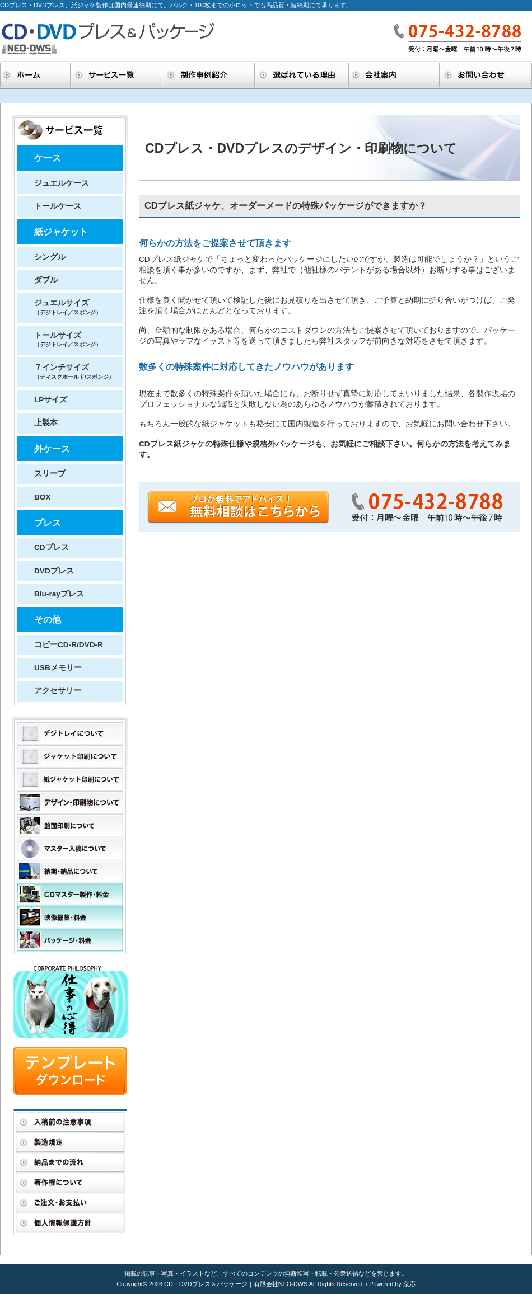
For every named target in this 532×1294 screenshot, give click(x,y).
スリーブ (50, 473)
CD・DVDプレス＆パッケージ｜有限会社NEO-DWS (236, 1284)
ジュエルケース (61, 183)
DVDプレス (54, 571)
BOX (42, 497)
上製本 (46, 422)
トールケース (57, 206)
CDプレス (51, 547)
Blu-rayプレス (59, 594)
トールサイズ (67, 339)
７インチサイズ (74, 371)
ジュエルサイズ (67, 307)
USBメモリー (58, 668)
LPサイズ (50, 400)
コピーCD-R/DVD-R (68, 645)
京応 (409, 1284)
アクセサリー (57, 690)
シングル (50, 257)
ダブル (46, 280)
